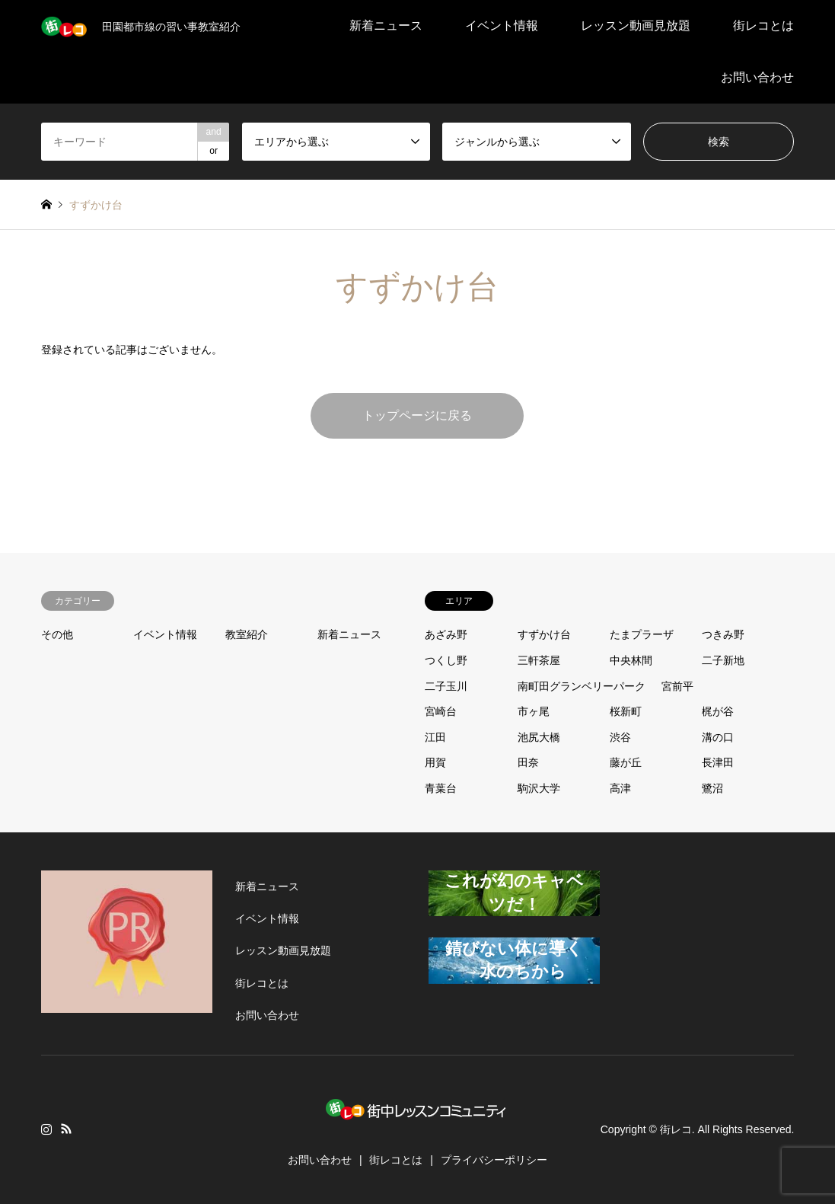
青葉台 (441, 788)
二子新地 (723, 660)
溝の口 (718, 737)
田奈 (528, 762)
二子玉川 (446, 686)
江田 (435, 737)
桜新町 (626, 711)
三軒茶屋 (539, 660)
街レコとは (763, 25)
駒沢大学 (539, 788)
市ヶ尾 (534, 711)
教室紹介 (246, 634)
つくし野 (446, 660)
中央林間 (631, 660)
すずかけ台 (544, 634)
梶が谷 (718, 711)
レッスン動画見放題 (635, 25)
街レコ (676, 1129)
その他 (57, 634)
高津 (620, 788)
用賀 (435, 762)
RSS (66, 1128)
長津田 (718, 762)
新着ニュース (385, 25)
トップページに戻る (417, 415)
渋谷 (620, 737)
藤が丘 (626, 762)
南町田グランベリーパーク (581, 686)
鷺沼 (712, 788)
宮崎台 (441, 711)
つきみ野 (723, 634)
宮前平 (677, 686)
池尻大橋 (539, 737)
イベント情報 (501, 25)
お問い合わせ (757, 77)
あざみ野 (446, 634)
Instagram (46, 1128)
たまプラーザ (642, 634)
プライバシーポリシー (494, 1160)
